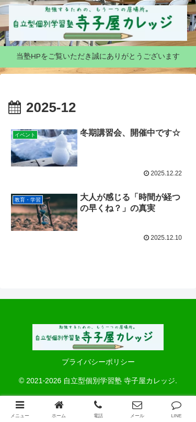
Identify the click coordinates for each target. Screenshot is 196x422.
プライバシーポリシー (98, 362)
